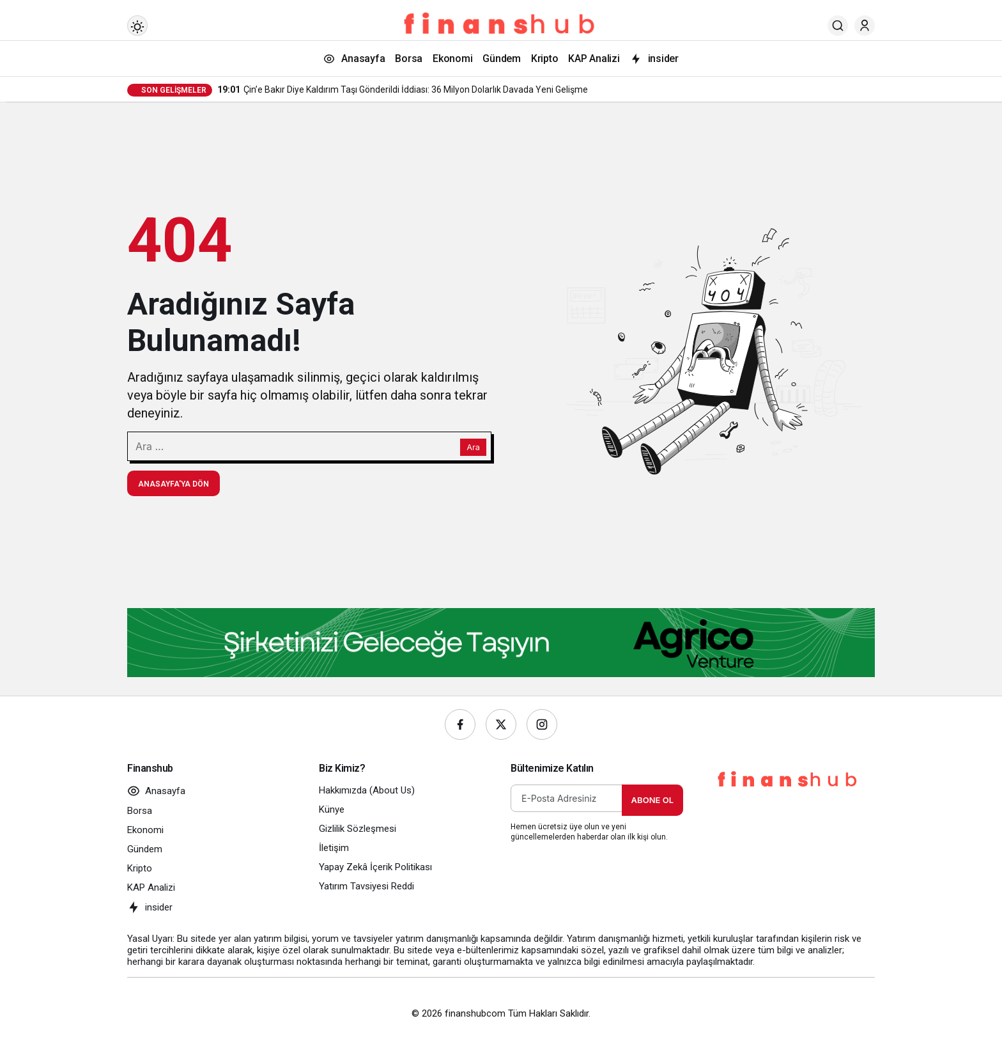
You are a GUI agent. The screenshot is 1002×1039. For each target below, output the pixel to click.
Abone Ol (652, 800)
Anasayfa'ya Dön (173, 484)
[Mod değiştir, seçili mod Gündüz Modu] (137, 25)
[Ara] (838, 25)
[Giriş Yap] (864, 25)
